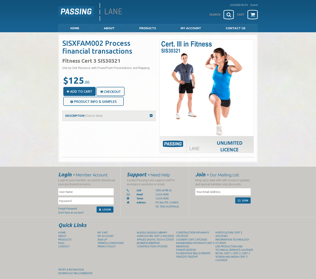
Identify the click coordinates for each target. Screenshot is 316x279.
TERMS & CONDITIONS (111, 243)
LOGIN (105, 209)
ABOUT (62, 235)
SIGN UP (102, 239)
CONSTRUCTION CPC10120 (152, 246)
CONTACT (64, 246)
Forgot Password (67, 208)
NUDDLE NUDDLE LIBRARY (152, 232)
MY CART (103, 232)
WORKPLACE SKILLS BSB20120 (75, 273)
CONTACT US (235, 28)
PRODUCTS (64, 239)
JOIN (243, 200)
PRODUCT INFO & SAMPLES (93, 102)
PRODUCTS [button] (147, 28)
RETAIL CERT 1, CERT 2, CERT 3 (232, 253)
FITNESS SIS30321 (186, 249)
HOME (74, 28)
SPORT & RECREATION (71, 269)
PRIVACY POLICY (107, 246)
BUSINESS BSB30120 (148, 243)
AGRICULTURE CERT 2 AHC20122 (155, 235)
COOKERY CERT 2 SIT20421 (191, 239)
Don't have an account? (71, 212)
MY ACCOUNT (191, 28)
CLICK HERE (162, 194)
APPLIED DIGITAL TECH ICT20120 (155, 239)
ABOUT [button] (109, 28)
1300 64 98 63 (164, 190)
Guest (254, 4)
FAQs (61, 243)
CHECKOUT (110, 92)
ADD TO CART (79, 92)
